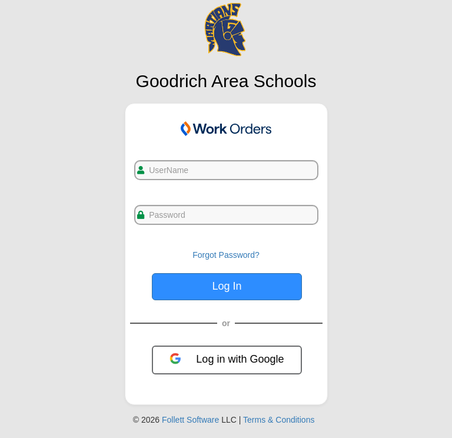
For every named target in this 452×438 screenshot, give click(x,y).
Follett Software (190, 419)
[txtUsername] (226, 170)
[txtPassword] (226, 215)
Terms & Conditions (278, 419)
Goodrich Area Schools (226, 81)
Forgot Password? (226, 255)
